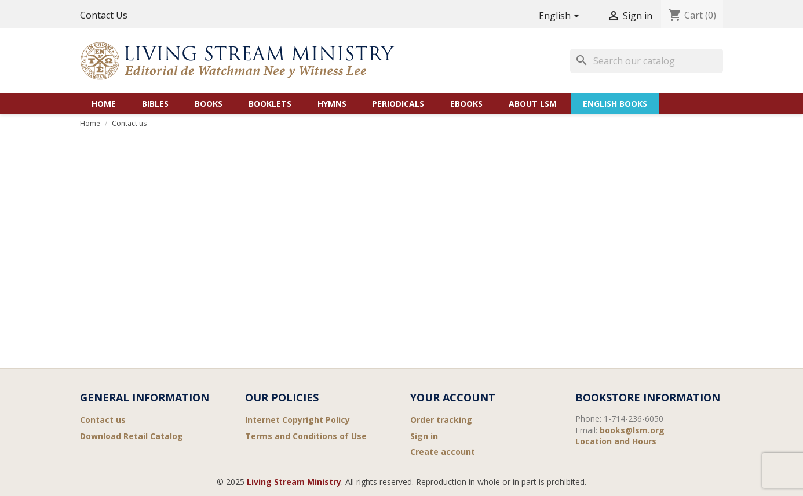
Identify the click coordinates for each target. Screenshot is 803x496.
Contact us (103, 419)
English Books (615, 103)
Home (104, 103)
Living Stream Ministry (294, 481)
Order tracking (441, 419)
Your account (452, 397)
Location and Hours (615, 441)
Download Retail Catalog (131, 435)
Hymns (331, 103)
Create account (442, 451)
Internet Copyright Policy (297, 419)
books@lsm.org (632, 430)
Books (208, 103)
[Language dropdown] (561, 16)
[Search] (646, 61)
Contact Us (103, 15)
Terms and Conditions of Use (306, 435)
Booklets (270, 103)
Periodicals (398, 103)
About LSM (533, 103)
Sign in (424, 435)
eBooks (466, 103)
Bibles (155, 103)
